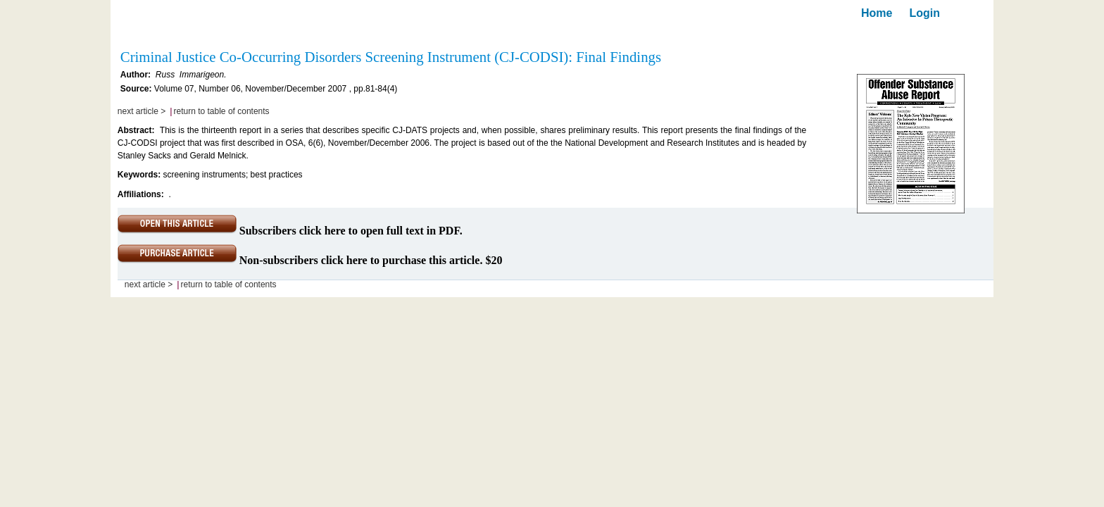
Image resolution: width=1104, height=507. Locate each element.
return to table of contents (222, 111)
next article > (141, 111)
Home (876, 13)
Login (924, 13)
